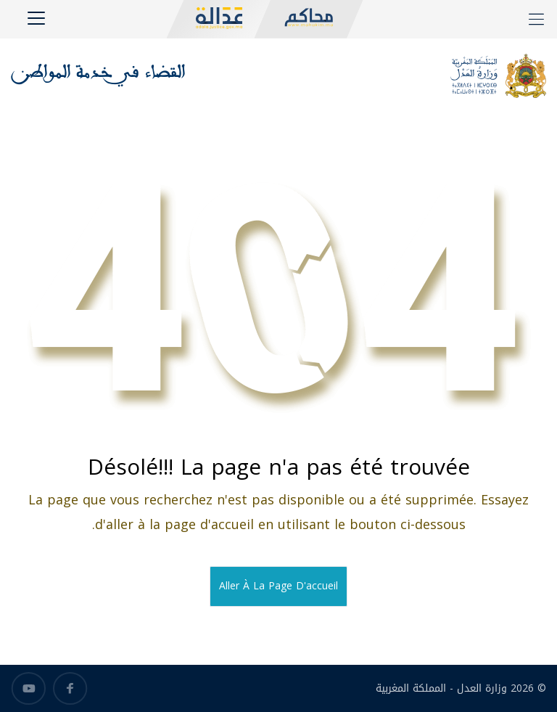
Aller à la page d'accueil (278, 586)
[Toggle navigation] (38, 22)
